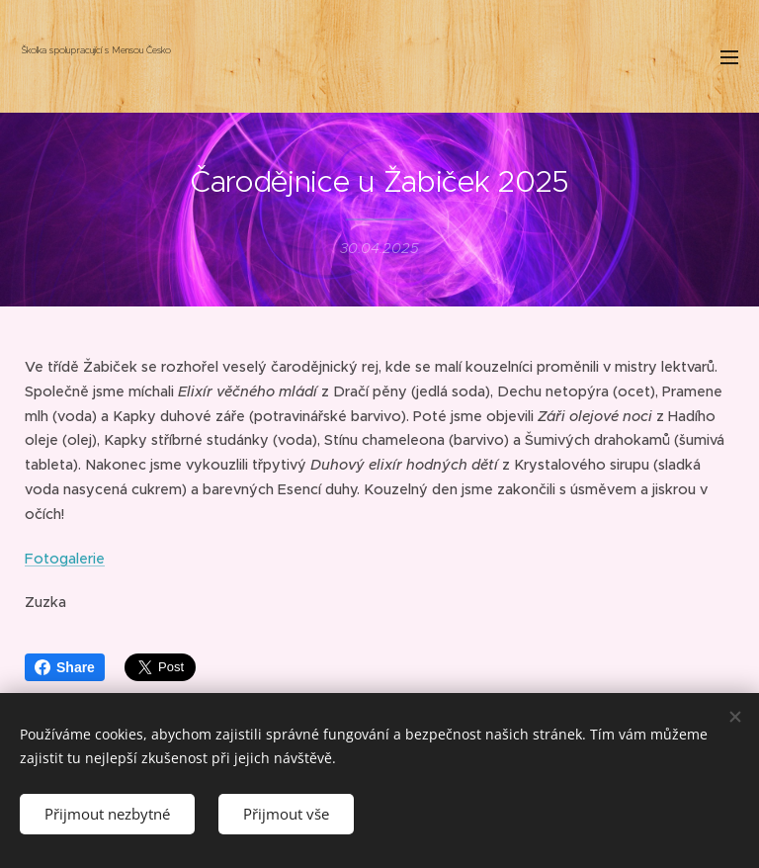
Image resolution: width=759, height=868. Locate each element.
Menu (729, 57)
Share (65, 667)
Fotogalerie (65, 557)
